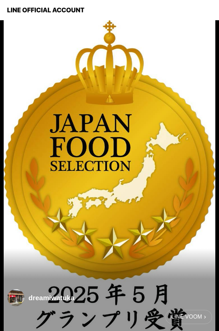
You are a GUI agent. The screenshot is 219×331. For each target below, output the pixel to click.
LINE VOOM (186, 317)
